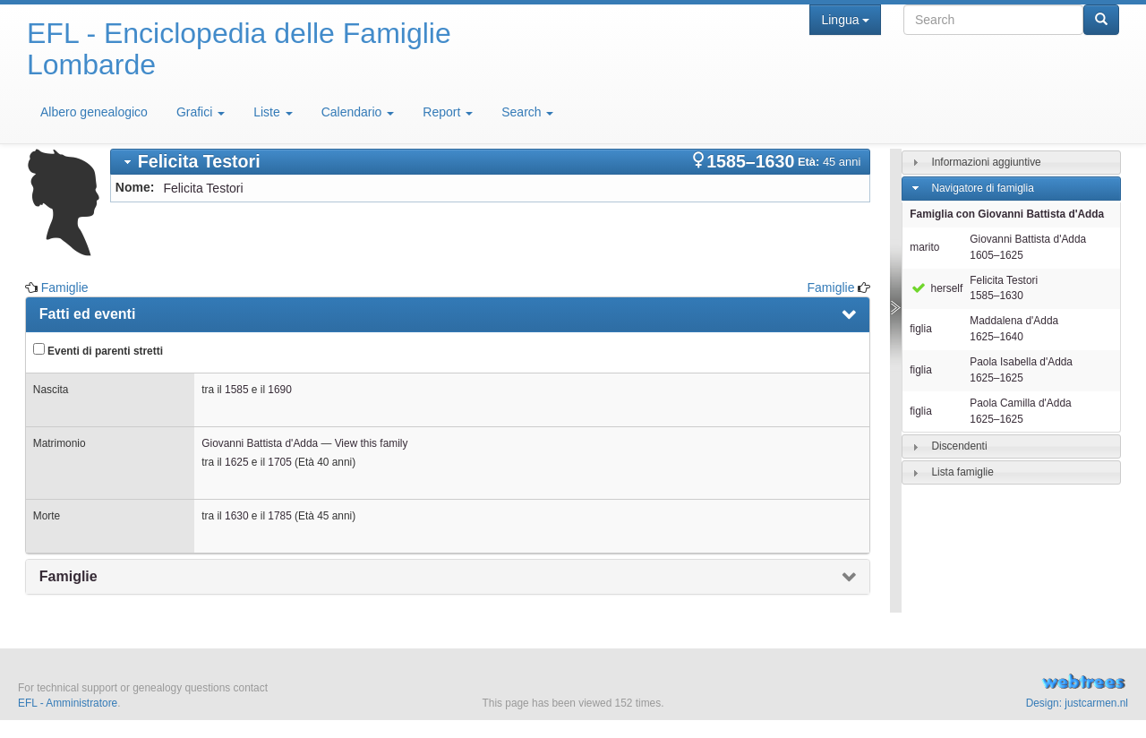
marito (924, 247)
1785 (279, 516)
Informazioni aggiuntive (985, 162)
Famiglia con (1007, 214)
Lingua (844, 20)
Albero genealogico (94, 112)
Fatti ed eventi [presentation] (87, 314)
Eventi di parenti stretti (98, 350)
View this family (371, 443)
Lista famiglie (962, 472)
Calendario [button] (358, 112)
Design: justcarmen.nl (1077, 703)
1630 (236, 516)
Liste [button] (272, 112)
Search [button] (527, 112)
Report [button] (448, 112)
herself (936, 288)
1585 (236, 389)
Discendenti (959, 446)
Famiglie (65, 287)
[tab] (490, 162)
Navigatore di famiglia (982, 188)
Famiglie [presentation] (68, 576)
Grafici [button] (200, 112)
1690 (279, 389)
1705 (279, 462)
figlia (920, 328)
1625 (236, 462)
